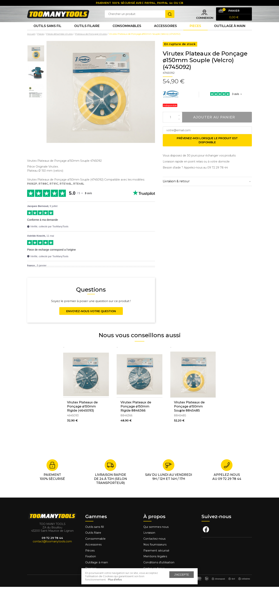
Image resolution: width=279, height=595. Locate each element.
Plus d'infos (115, 579)
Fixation (90, 564)
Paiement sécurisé (156, 558)
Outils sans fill (94, 535)
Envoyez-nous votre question (91, 319)
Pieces (195, 33)
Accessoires (165, 33)
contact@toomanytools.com (52, 549)
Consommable (95, 547)
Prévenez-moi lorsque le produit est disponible (207, 148)
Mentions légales (155, 564)
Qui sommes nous (156, 535)
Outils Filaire (87, 33)
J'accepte (181, 574)
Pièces (90, 558)
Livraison (149, 541)
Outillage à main (229, 33)
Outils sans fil (47, 33)
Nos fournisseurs (154, 552)
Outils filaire (93, 541)
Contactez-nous (154, 547)
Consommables (127, 33)
